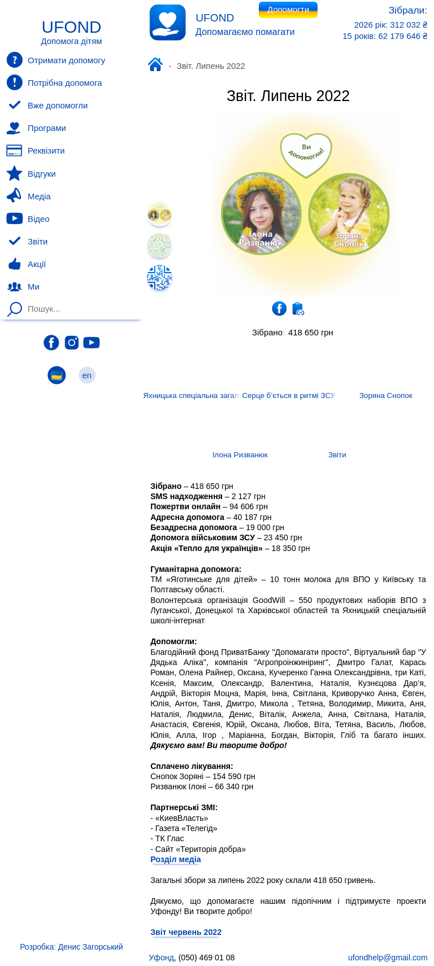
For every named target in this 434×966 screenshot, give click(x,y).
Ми (22, 286)
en (87, 375)
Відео (27, 218)
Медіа (28, 195)
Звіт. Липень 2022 (288, 96)
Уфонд (157, 65)
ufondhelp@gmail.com (388, 957)
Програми (36, 128)
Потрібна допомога (54, 82)
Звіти (26, 241)
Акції (26, 264)
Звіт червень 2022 (186, 931)
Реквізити (35, 150)
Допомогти (288, 9)
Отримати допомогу (55, 59)
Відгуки (30, 173)
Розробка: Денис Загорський (71, 946)
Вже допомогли (47, 105)
